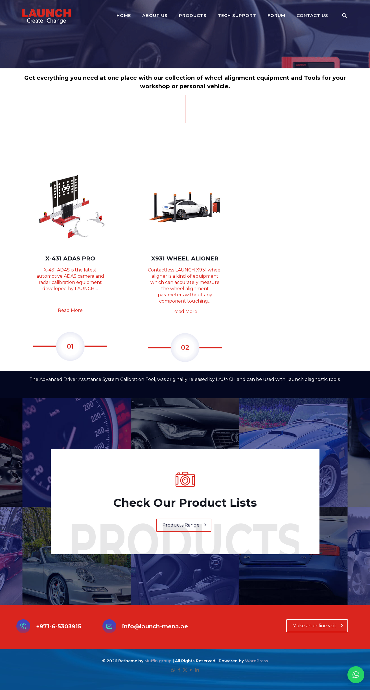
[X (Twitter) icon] (185, 669)
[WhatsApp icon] (173, 669)
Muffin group (158, 660)
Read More (70, 310)
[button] (355, 674)
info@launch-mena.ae (155, 626)
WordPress (256, 660)
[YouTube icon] (191, 669)
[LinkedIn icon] (197, 669)
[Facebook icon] (179, 669)
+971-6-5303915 (58, 626)
